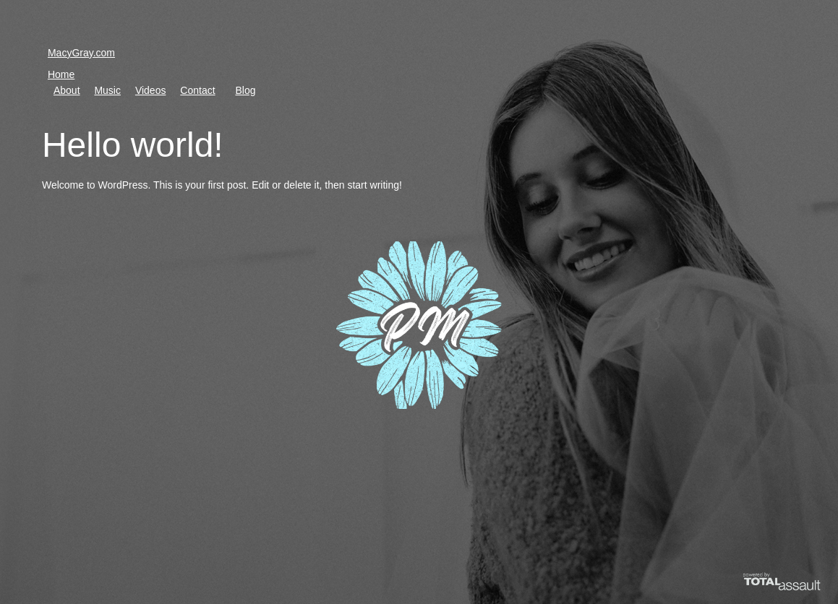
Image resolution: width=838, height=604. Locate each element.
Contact (197, 90)
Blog (245, 90)
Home (61, 74)
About (67, 90)
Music (107, 90)
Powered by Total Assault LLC (772, 591)
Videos (150, 90)
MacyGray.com (81, 53)
